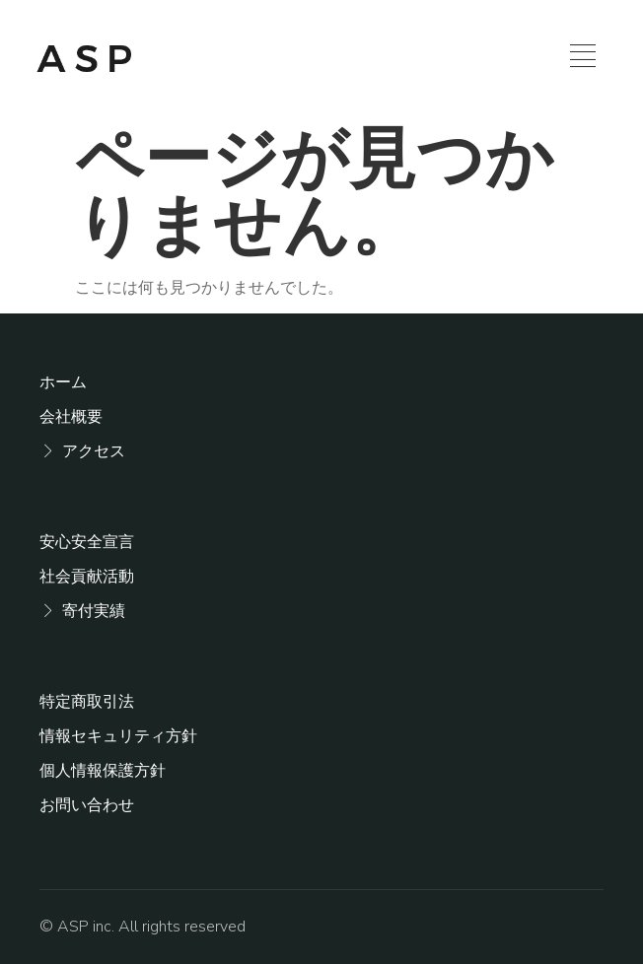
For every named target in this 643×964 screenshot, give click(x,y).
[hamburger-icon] (583, 59)
